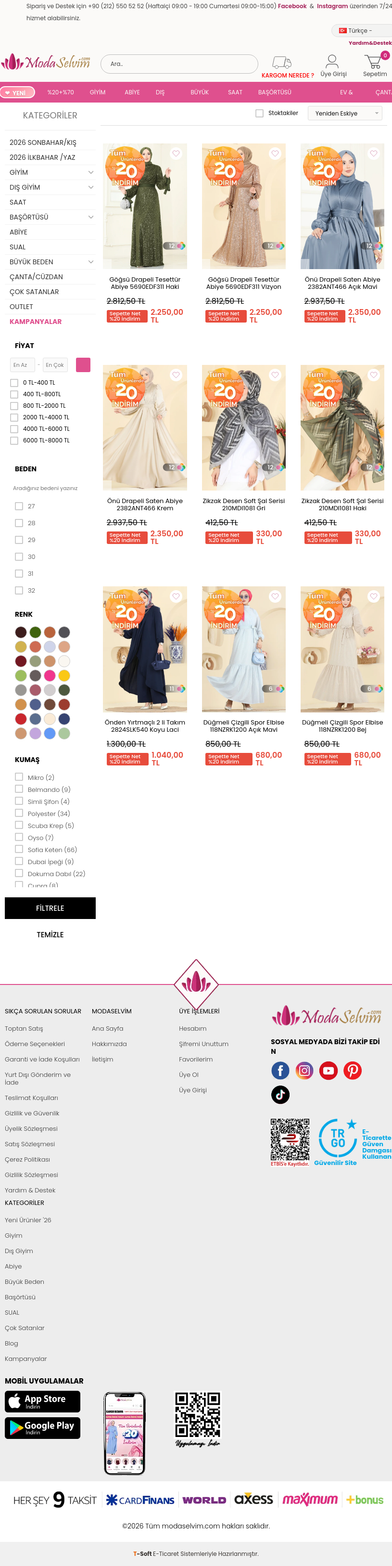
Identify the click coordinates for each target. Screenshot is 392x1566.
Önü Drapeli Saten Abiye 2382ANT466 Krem (145, 504)
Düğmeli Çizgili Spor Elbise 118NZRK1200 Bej (342, 726)
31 (24, 574)
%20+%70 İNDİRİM (61, 93)
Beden (26, 469)
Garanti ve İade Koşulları (42, 1059)
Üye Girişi (193, 1090)
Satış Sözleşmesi (30, 1144)
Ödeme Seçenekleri (35, 1043)
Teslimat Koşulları (31, 1097)
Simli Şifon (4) (42, 801)
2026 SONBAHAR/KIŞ (43, 142)
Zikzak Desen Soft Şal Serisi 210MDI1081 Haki (343, 504)
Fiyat (24, 345)
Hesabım (192, 1028)
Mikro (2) (34, 777)
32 (25, 590)
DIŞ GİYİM (164, 93)
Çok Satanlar (24, 1328)
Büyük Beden (24, 1281)
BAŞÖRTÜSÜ (274, 92)
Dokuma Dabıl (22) (50, 873)
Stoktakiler (276, 113)
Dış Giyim (19, 1250)
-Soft (143, 1521)
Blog (11, 1343)
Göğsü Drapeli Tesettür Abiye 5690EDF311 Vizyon (243, 283)
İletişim (103, 1059)
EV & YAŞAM (350, 93)
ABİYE (132, 92)
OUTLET (21, 306)
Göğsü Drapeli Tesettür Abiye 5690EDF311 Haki (144, 283)
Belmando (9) (43, 789)
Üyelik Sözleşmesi (31, 1128)
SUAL (317, 93)
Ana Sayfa (107, 1028)
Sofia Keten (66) (46, 849)
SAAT (235, 92)
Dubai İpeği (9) (44, 861)
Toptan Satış (24, 1028)
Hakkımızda (109, 1043)
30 (25, 557)
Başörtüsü (20, 1297)
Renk (24, 614)
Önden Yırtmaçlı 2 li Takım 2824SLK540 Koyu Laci (145, 726)
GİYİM (98, 92)
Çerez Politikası (27, 1159)
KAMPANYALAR (36, 321)
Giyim (14, 1235)
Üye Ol (189, 1074)
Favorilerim (196, 1059)
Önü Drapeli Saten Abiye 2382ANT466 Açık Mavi (342, 283)
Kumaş (27, 759)
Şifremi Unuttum (203, 1043)
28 (25, 523)
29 (25, 540)
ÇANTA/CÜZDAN (36, 277)
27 (25, 506)
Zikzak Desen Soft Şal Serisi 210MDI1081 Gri (243, 504)
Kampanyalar (26, 1358)
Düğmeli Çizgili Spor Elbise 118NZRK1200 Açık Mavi (243, 726)
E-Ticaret (166, 1521)
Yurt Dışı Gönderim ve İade (38, 1078)
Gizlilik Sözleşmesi (31, 1174)
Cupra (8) (36, 885)
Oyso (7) (34, 837)
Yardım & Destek (30, 1190)
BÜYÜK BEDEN (200, 93)
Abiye (13, 1266)
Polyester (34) (42, 813)
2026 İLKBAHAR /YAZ (43, 157)
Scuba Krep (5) (44, 825)
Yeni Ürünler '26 (28, 1220)
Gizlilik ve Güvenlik (32, 1113)
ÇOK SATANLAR (34, 292)
